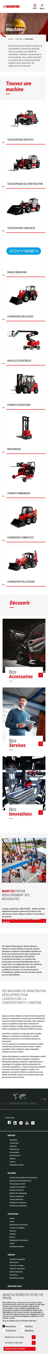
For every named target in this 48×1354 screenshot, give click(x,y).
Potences (13, 1231)
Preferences (11, 1330)
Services (11, 1255)
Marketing (29, 1330)
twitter (32, 1122)
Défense (12, 1159)
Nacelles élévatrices (17, 1190)
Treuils (12, 1243)
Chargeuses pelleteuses (18, 1206)
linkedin (14, 1122)
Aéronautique (14, 1152)
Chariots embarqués (17, 1196)
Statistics (29, 1326)
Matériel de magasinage (18, 1193)
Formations (14, 1275)
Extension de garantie (17, 1259)
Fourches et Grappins (17, 1228)
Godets (12, 1218)
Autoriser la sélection (20, 1343)
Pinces (12, 1221)
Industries (13, 1146)
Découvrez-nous (15, 1286)
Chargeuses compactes (18, 1203)
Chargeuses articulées (17, 1187)
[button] (42, 6)
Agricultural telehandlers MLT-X (20, 1181)
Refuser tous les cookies (20, 1337)
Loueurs (12, 1162)
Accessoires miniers (17, 1246)
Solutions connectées (17, 1269)
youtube (26, 1122)
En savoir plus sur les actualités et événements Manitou (24, 921)
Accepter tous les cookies (20, 1349)
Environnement (15, 1155)
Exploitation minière (17, 1165)
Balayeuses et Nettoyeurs (19, 1240)
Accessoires (13, 1214)
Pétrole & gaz (14, 1149)
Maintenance (14, 1262)
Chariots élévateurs (16, 1199)
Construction (14, 1143)
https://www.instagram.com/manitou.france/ (20, 1122)
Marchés (11, 1135)
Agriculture (13, 1140)
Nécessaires (11, 1326)
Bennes (12, 1237)
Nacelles (13, 1234)
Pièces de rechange (17, 1265)
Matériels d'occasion (17, 1278)
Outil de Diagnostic (16, 1272)
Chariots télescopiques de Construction (23, 1178)
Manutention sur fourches (19, 1225)
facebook (8, 1122)
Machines (12, 1173)
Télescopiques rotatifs (17, 1184)
